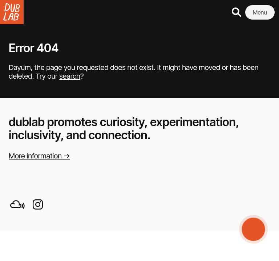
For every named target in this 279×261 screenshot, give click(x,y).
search (69, 76)
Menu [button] (260, 12)
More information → (39, 156)
